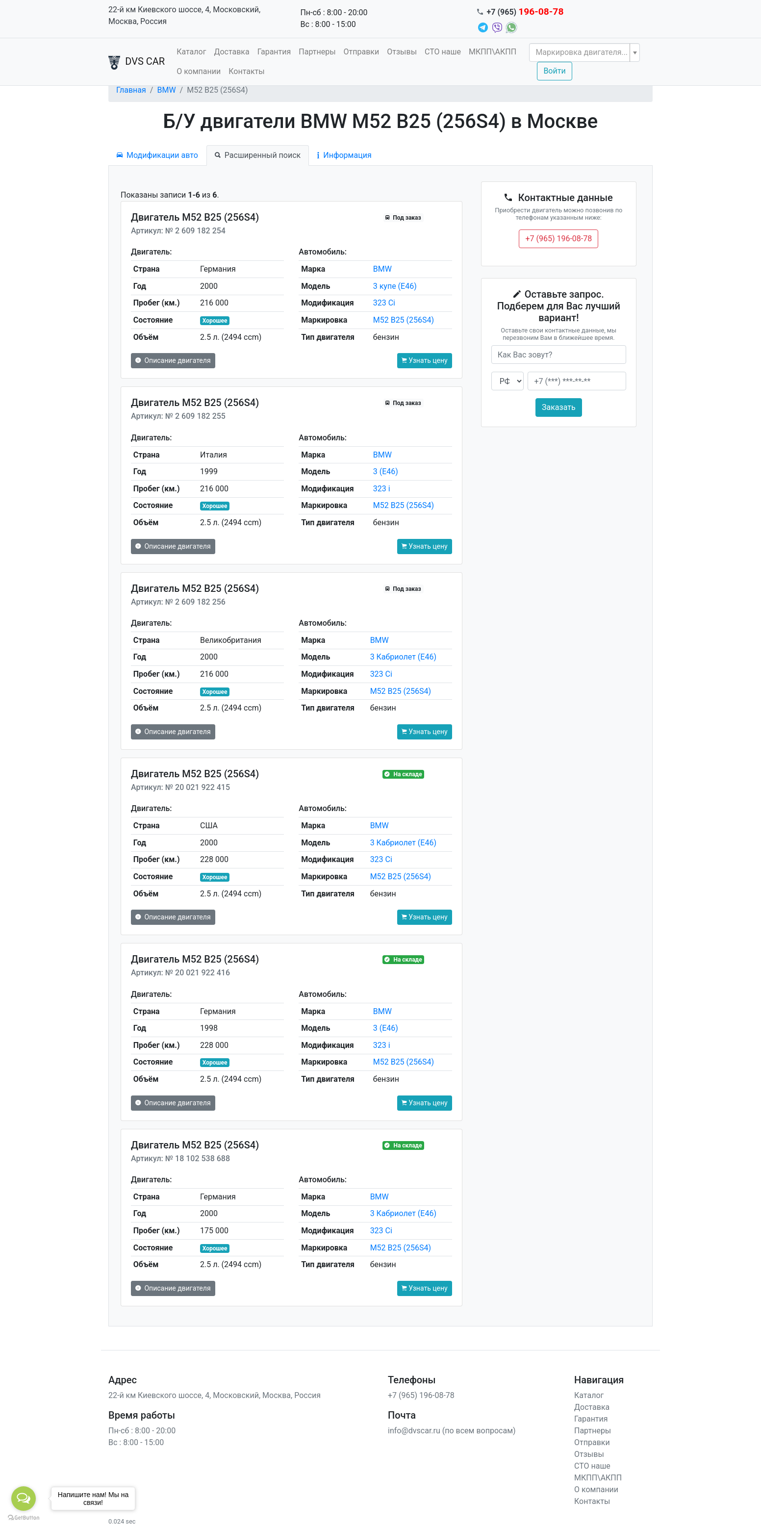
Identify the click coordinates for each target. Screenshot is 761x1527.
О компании (199, 71)
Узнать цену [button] (425, 360)
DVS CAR (136, 62)
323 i (381, 488)
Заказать (559, 407)
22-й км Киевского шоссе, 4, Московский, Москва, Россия (184, 15)
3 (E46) (385, 471)
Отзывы (402, 51)
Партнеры (317, 51)
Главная (131, 90)
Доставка (231, 51)
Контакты (246, 71)
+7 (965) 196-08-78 (558, 238)
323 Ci (384, 302)
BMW (166, 90)
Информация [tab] (344, 155)
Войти (554, 71)
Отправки (362, 51)
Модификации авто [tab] (157, 155)
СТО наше (443, 51)
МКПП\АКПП (492, 51)
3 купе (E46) (395, 286)
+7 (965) (525, 12)
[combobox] (584, 52)
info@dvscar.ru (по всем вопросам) (452, 1430)
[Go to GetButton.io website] (23, 1517)
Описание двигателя (173, 360)
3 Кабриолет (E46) (403, 657)
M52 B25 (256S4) (403, 320)
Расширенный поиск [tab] (258, 155)
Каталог (191, 51)
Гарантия (274, 51)
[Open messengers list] (23, 1498)
